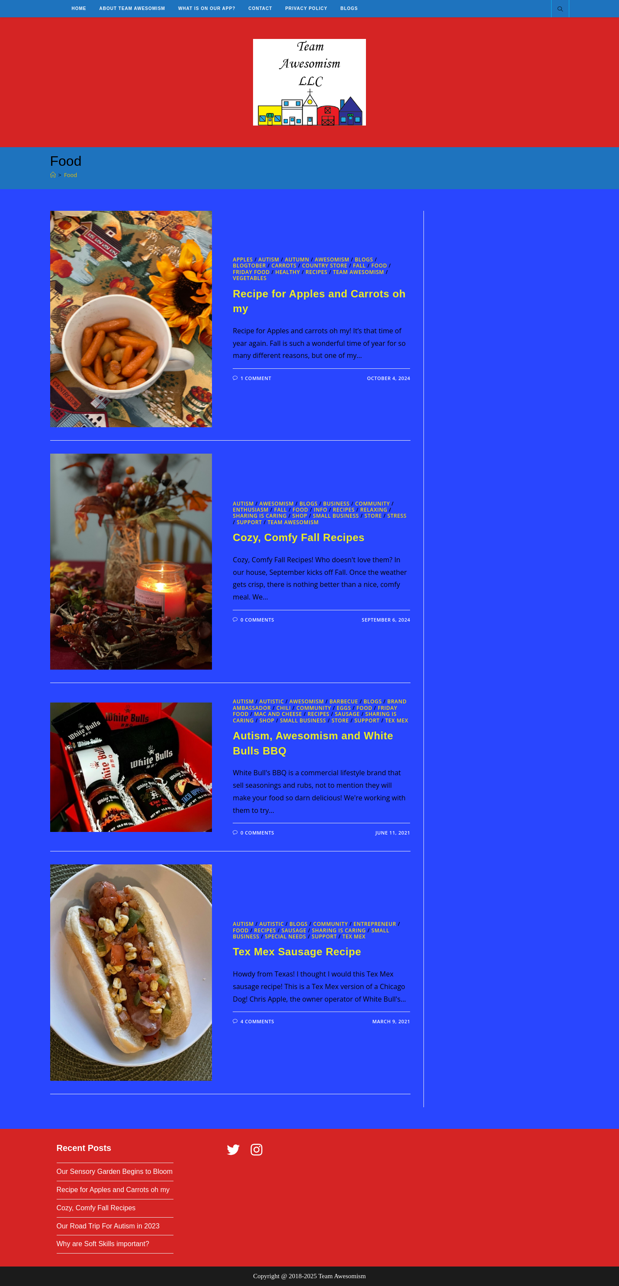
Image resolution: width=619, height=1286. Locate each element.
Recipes (316, 272)
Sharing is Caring (260, 515)
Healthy (287, 272)
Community (372, 503)
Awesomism (332, 259)
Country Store (324, 265)
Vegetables (249, 278)
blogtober (249, 265)
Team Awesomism (358, 272)
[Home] (53, 175)
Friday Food (251, 272)
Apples (243, 259)
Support (249, 522)
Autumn (297, 259)
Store (373, 515)
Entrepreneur (374, 924)
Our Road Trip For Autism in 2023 (108, 1226)
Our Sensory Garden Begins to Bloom (115, 1171)
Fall (359, 265)
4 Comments (257, 1021)
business (336, 503)
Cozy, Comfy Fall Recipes (299, 537)
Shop (300, 515)
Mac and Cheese (278, 714)
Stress (397, 515)
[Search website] (560, 9)
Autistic (272, 701)
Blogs (364, 259)
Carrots (284, 265)
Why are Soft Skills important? (103, 1243)
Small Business (336, 515)
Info (320, 509)
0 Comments (257, 619)
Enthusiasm (251, 509)
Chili (283, 708)
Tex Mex (396, 720)
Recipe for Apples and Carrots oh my (113, 1189)
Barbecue (344, 701)
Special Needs (285, 936)
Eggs (344, 708)
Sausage (347, 714)
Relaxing (374, 509)
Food (70, 175)
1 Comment (256, 378)
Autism (268, 259)
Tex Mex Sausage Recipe (297, 951)
